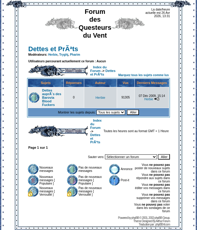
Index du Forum (98, 69)
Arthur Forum (163, 221)
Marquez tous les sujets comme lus (143, 75)
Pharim (75, 54)
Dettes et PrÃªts (53, 49)
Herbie (52, 54)
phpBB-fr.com (162, 224)
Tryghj (63, 54)
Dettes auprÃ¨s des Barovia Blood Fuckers (51, 98)
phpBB (135, 217)
